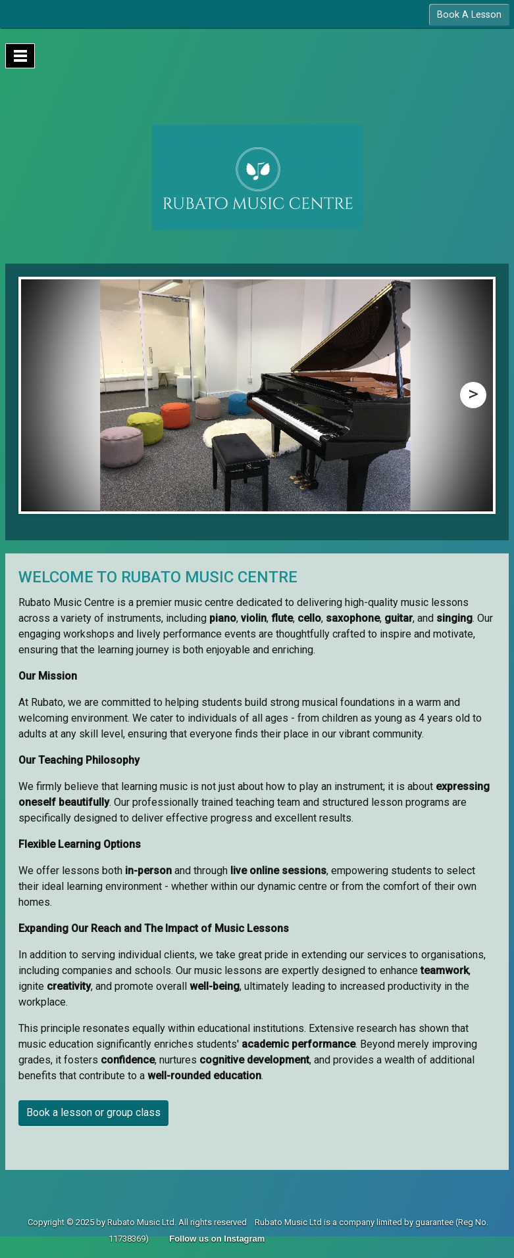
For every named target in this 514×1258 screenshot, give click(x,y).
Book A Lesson (469, 14)
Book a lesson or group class (93, 1112)
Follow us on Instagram (217, 1239)
